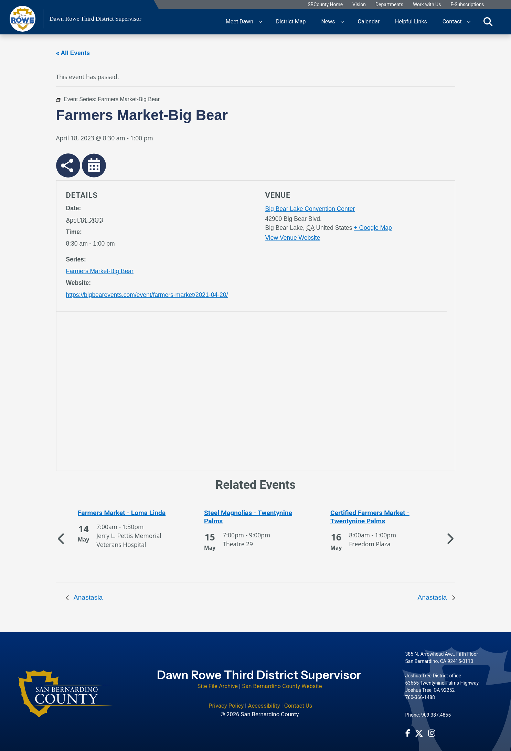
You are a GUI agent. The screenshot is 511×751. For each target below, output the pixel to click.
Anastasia (87, 597)
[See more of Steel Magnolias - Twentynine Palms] (255, 517)
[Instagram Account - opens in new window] (431, 729)
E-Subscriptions (467, 4)
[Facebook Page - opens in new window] (407, 728)
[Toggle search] (488, 22)
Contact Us (298, 701)
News (328, 21)
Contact (452, 21)
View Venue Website (292, 237)
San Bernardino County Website (282, 682)
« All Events (73, 53)
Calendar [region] (369, 21)
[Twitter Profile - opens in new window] (419, 729)
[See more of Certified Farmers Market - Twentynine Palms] (382, 517)
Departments (390, 4)
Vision (359, 4)
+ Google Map (373, 227)
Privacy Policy (226, 701)
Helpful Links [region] (411, 21)
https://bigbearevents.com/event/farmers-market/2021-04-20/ (147, 294)
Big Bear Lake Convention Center (310, 208)
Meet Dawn (239, 21)
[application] (159, 392)
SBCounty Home (325, 4)
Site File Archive (218, 682)
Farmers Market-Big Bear (100, 271)
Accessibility (264, 701)
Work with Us (427, 4)
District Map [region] (291, 21)
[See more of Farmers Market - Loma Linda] (129, 513)
